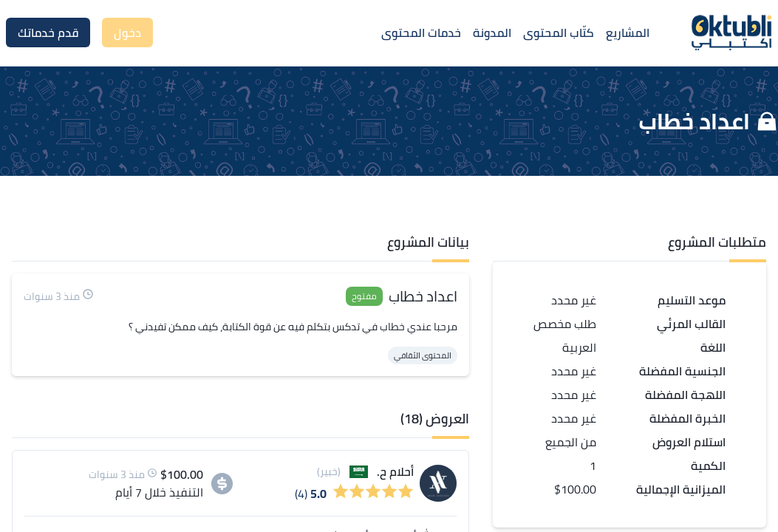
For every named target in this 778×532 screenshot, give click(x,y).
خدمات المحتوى (421, 32)
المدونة (492, 32)
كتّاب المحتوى (558, 32)
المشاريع (627, 32)
